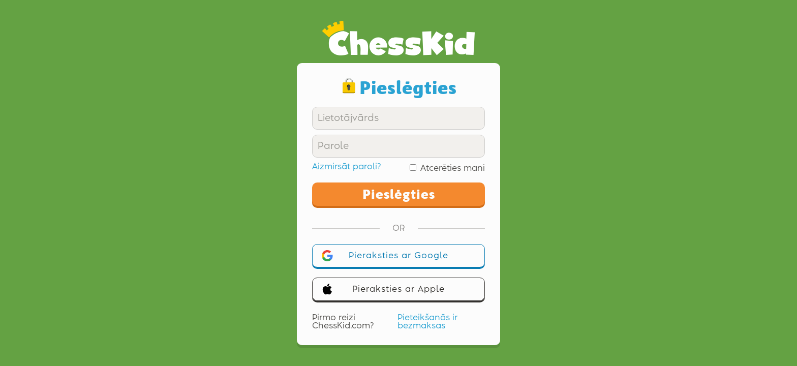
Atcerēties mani (452, 168)
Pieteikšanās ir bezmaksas (427, 322)
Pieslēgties (398, 194)
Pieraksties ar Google (385, 255)
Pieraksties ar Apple (383, 289)
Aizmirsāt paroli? (346, 167)
